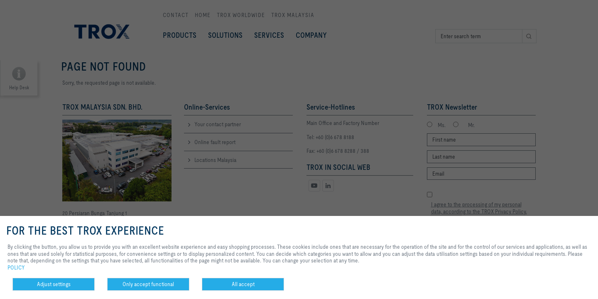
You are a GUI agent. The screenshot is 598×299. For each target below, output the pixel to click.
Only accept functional (148, 284)
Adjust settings (54, 284)
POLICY (16, 267)
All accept (243, 284)
